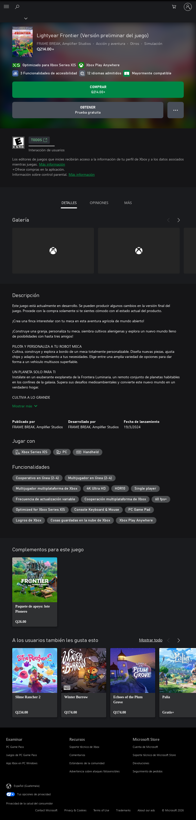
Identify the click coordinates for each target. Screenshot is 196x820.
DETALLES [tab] (69, 202)
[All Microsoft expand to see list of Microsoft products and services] (6, 7)
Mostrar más (24, 406)
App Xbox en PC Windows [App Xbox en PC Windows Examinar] (22, 763)
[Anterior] (168, 220)
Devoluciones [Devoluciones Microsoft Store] (141, 763)
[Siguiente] (179, 220)
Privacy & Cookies (75, 810)
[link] (34, 592)
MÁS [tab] (128, 202)
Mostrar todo (150, 639)
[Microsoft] (98, 4)
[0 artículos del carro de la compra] (175, 7)
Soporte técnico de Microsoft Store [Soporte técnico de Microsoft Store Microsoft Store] (154, 755)
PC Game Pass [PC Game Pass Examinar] (15, 746)
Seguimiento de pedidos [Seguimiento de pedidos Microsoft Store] (148, 771)
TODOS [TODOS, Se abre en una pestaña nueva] (39, 140)
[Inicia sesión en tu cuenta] (188, 7)
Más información (52, 164)
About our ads (146, 810)
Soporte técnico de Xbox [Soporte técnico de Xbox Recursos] (84, 746)
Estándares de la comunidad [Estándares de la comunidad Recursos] (86, 763)
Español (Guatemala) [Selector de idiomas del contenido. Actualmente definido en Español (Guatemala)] (27, 785)
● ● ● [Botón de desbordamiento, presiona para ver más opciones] (175, 110)
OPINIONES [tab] (99, 202)
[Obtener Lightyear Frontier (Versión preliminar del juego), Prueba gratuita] (87, 110)
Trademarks (123, 810)
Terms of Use (101, 810)
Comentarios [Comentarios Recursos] (77, 755)
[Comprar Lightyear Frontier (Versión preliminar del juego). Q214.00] (98, 90)
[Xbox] (13, 18)
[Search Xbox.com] (18, 7)
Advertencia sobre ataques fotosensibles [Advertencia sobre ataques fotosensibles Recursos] (94, 771)
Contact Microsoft (46, 810)
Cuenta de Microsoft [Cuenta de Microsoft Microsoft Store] (145, 746)
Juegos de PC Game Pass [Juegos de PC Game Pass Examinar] (21, 755)
